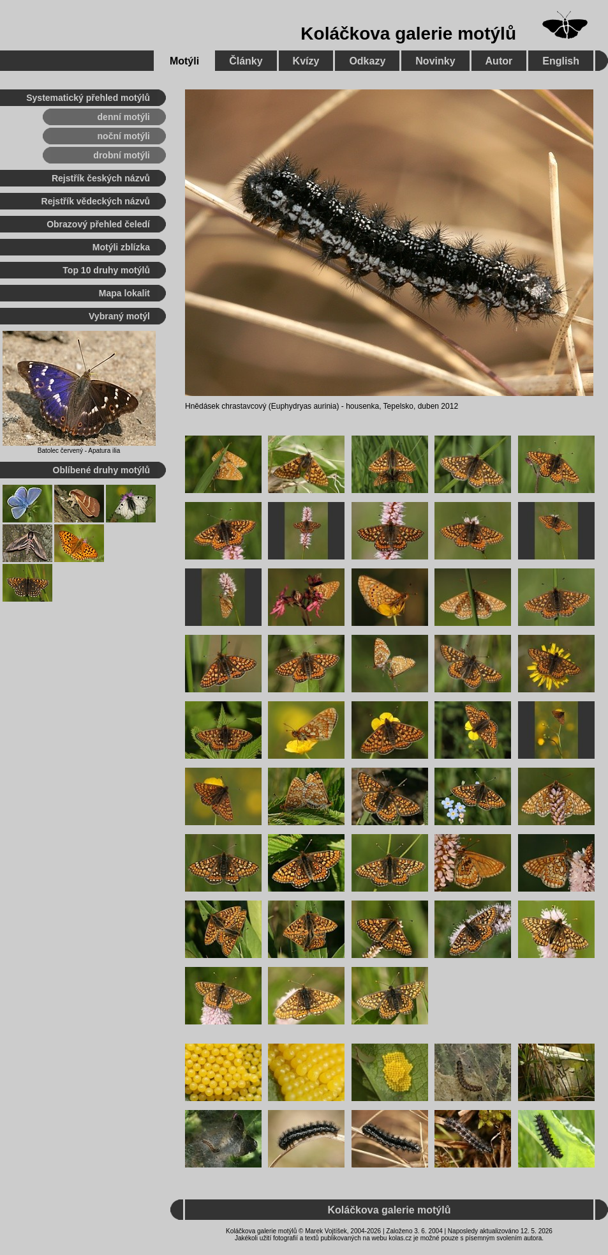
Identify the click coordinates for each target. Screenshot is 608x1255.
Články (245, 61)
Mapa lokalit (124, 293)
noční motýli (124, 136)
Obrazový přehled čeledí (98, 224)
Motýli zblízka (121, 247)
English (560, 61)
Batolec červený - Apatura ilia (79, 450)
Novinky (435, 61)
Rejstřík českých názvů (101, 178)
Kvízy (306, 61)
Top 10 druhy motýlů (106, 270)
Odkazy (367, 61)
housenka (362, 406)
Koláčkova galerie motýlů (408, 33)
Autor (499, 61)
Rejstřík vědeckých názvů (95, 201)
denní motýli (124, 117)
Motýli (184, 61)
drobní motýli (121, 155)
